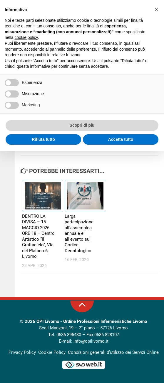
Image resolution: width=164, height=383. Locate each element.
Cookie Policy (52, 352)
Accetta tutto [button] (120, 139)
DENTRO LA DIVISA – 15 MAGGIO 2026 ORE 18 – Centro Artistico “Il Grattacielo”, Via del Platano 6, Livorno (38, 236)
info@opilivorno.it (90, 341)
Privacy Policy (22, 352)
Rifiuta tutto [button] (43, 139)
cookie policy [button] (26, 37)
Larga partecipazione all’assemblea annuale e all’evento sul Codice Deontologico (79, 233)
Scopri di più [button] (82, 125)
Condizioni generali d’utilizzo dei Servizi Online (113, 352)
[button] (156, 9)
